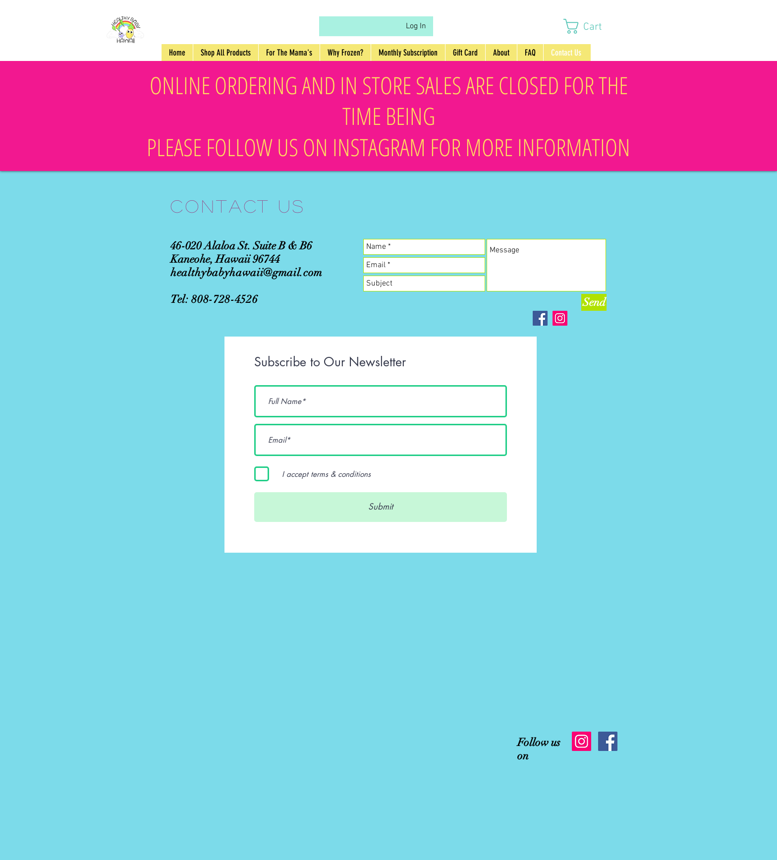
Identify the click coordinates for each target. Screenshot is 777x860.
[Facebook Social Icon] (607, 741)
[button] (591, 26)
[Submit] (380, 507)
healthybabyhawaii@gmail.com (246, 272)
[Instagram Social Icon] (581, 741)
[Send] (594, 302)
